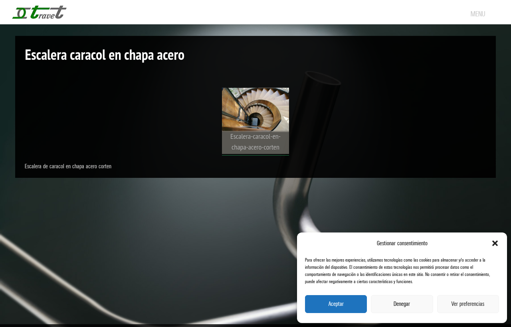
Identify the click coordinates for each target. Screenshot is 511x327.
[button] (495, 243)
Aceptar (336, 304)
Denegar (402, 304)
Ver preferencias (468, 304)
